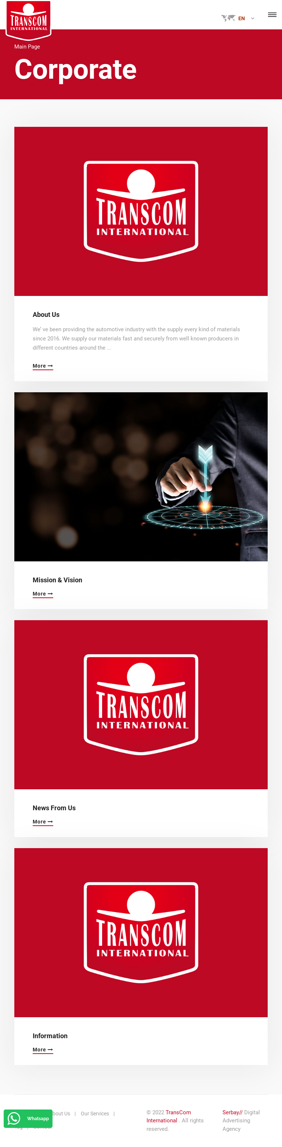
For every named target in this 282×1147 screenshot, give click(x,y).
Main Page (27, 46)
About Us (46, 314)
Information (50, 1036)
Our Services (95, 1113)
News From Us (54, 808)
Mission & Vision (57, 580)
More (43, 366)
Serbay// (233, 1112)
